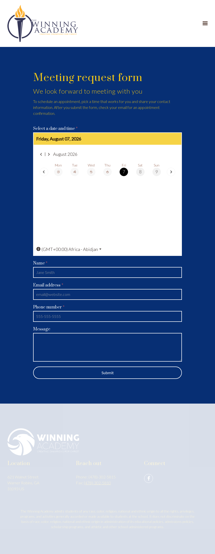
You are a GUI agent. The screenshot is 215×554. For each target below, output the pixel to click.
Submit (108, 372)
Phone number (48, 307)
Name (40, 263)
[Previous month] (41, 154)
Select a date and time (55, 128)
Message (41, 329)
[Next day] (171, 172)
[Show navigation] (204, 23)
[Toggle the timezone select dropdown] (69, 249)
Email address (48, 285)
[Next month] (48, 154)
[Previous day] (44, 172)
